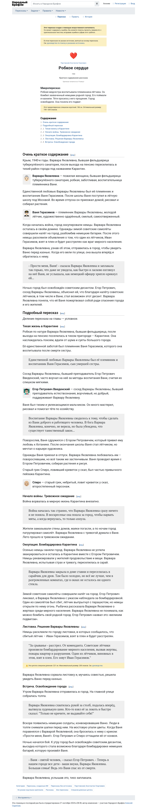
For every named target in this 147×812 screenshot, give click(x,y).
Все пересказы (62, 790)
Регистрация (120, 4)
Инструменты (24, 798)
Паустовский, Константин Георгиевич (73, 63)
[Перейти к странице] (97, 3)
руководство (97, 666)
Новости (60, 11)
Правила (47, 11)
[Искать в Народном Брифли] (63, 3)
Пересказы (20, 11)
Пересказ (61, 17)
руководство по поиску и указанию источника (65, 43)
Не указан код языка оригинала (30, 790)
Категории (20, 786)
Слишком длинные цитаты (82, 790)
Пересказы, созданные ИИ (37, 786)
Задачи (34, 11)
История (88, 17)
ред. (73, 155)
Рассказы (50, 790)
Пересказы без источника (61, 786)
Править (75, 17)
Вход (133, 4)
